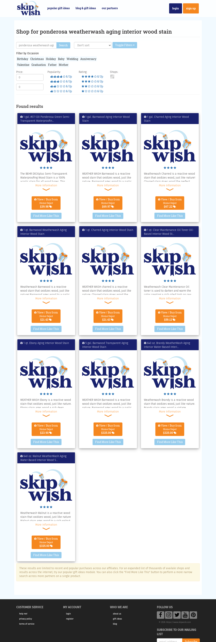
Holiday (51, 59)
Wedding (72, 59)
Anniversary (88, 59)
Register (69, 619)
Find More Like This (46, 216)
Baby (61, 59)
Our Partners (110, 8)
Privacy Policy (25, 619)
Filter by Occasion (27, 53)
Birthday (22, 59)
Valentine (23, 65)
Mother (63, 65)
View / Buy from (46, 202)
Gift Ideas (117, 619)
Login (175, 8)
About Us (117, 614)
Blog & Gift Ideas (86, 8)
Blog (115, 624)
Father (52, 65)
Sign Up (191, 8)
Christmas (37, 59)
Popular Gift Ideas (58, 8)
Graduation (38, 65)
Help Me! (23, 614)
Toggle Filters (125, 45)
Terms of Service (26, 624)
